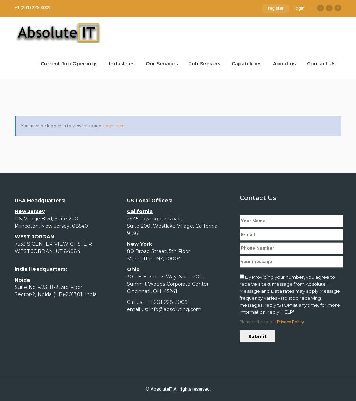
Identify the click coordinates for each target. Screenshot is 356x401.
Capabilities (247, 64)
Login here (113, 125)
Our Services (162, 64)
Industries (122, 64)
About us (284, 64)
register (275, 8)
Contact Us (321, 64)
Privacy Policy (290, 321)
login (299, 8)
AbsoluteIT (161, 389)
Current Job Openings (69, 64)
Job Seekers (204, 64)
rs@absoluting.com (81, 7)
